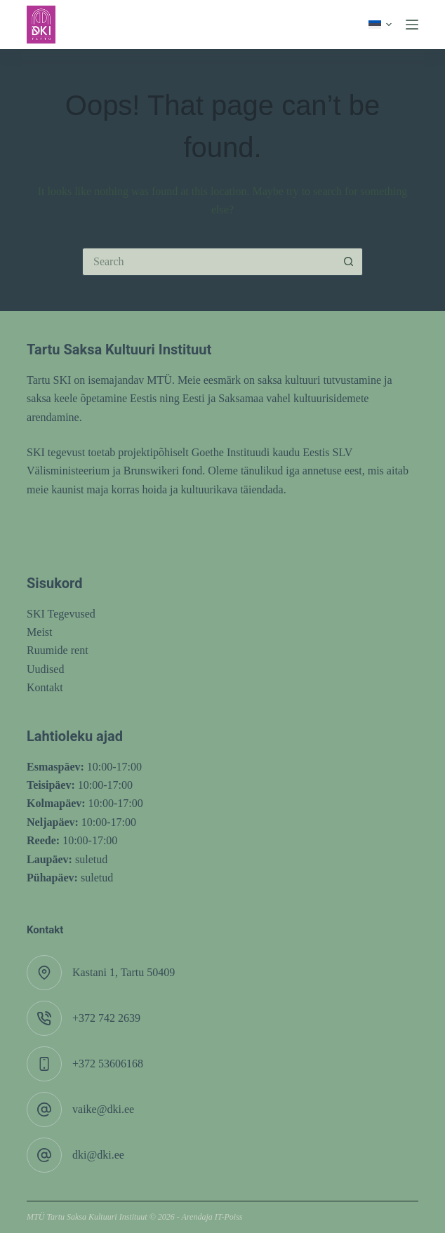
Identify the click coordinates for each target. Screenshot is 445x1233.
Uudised (45, 669)
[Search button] (349, 262)
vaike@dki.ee (103, 1109)
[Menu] (412, 24)
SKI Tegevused (61, 614)
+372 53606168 (107, 1063)
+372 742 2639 (106, 1018)
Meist (39, 632)
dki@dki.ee (98, 1155)
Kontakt (45, 687)
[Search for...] (208, 262)
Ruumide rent (57, 650)
